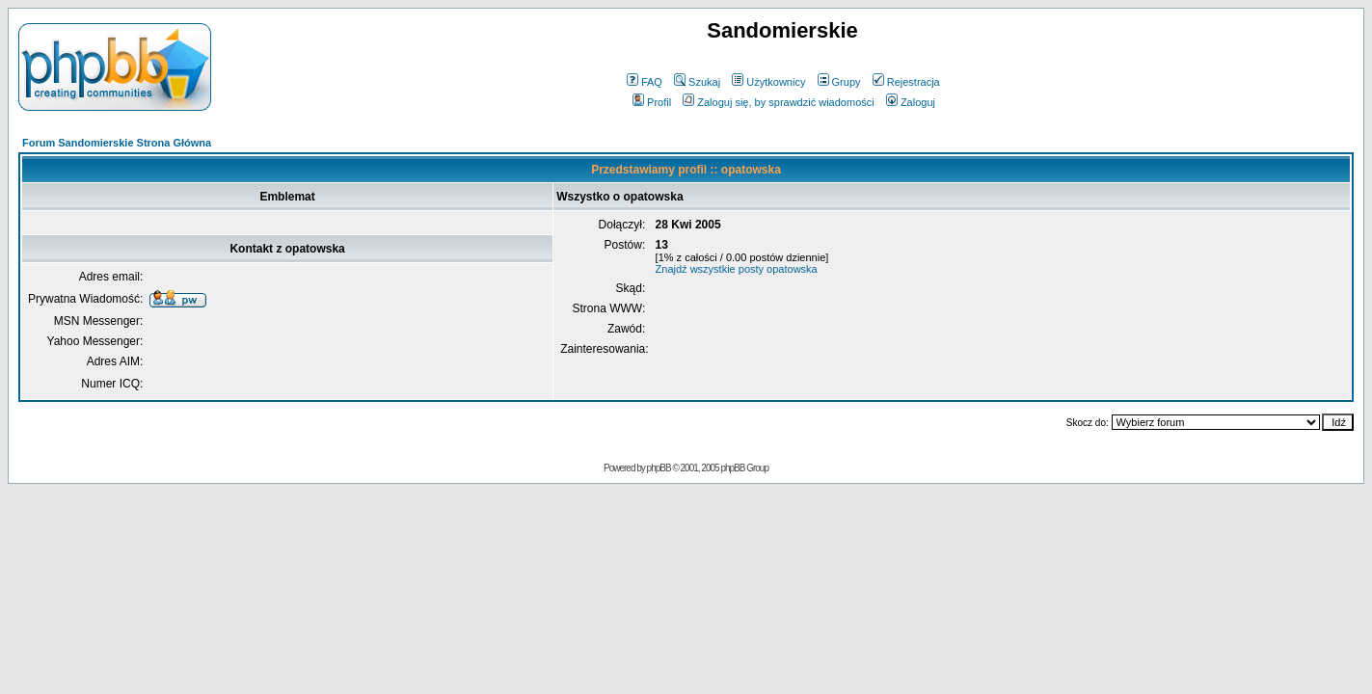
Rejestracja (906, 82)
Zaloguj (910, 102)
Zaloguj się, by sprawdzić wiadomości (778, 102)
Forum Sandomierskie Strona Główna (116, 142)
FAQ (644, 82)
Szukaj (697, 82)
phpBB (659, 468)
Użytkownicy (768, 82)
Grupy (839, 82)
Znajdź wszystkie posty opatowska (737, 269)
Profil (651, 102)
